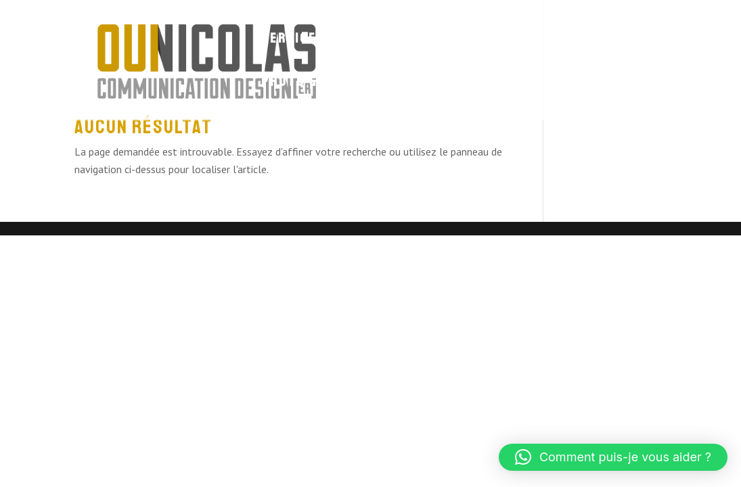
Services (293, 40)
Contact (407, 83)
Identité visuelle (483, 40)
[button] (613, 457)
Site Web (373, 40)
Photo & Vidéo (311, 83)
